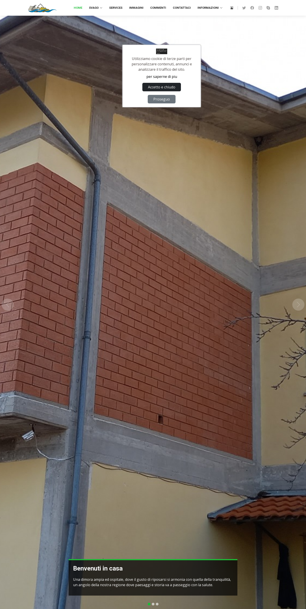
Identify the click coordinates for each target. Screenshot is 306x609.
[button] (7, 304)
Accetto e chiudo (161, 87)
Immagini (136, 7)
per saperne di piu (161, 76)
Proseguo (161, 99)
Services (115, 7)
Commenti (158, 7)
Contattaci (182, 7)
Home (78, 7)
